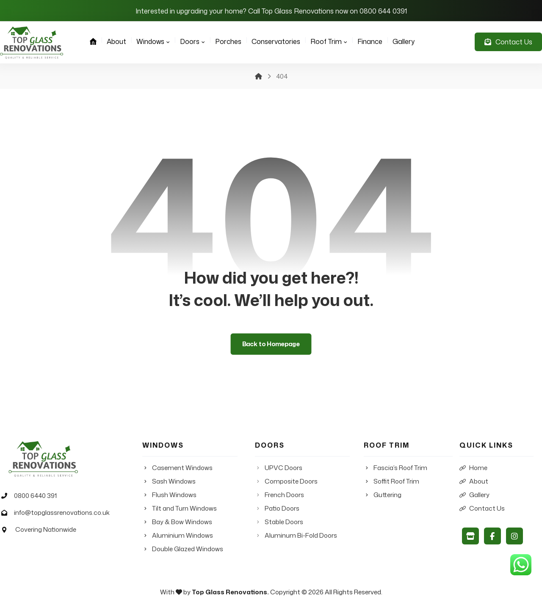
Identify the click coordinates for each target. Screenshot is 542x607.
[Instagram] (514, 536)
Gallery (474, 494)
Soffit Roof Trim (391, 481)
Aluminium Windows (177, 535)
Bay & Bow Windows (177, 521)
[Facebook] (492, 536)
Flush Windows (169, 494)
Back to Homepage (271, 344)
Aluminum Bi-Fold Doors (296, 535)
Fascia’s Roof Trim (395, 467)
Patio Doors (277, 508)
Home (473, 467)
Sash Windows (169, 481)
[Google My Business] (470, 536)
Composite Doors (286, 481)
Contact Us (482, 508)
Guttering (382, 494)
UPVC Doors (278, 467)
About (473, 481)
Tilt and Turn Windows (179, 508)
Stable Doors (279, 521)
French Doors (279, 494)
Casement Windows (177, 467)
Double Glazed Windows (182, 548)
